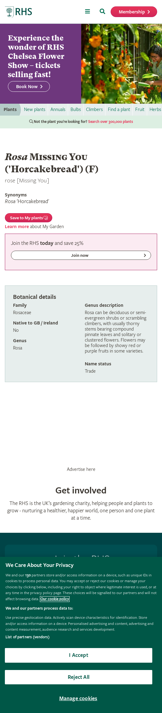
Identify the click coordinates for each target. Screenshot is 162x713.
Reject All (78, 677)
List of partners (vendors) (27, 637)
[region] (81, 635)
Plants (10, 110)
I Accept (78, 655)
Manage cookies (78, 698)
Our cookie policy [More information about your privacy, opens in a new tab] (54, 599)
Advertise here (81, 469)
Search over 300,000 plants (110, 122)
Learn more (17, 227)
